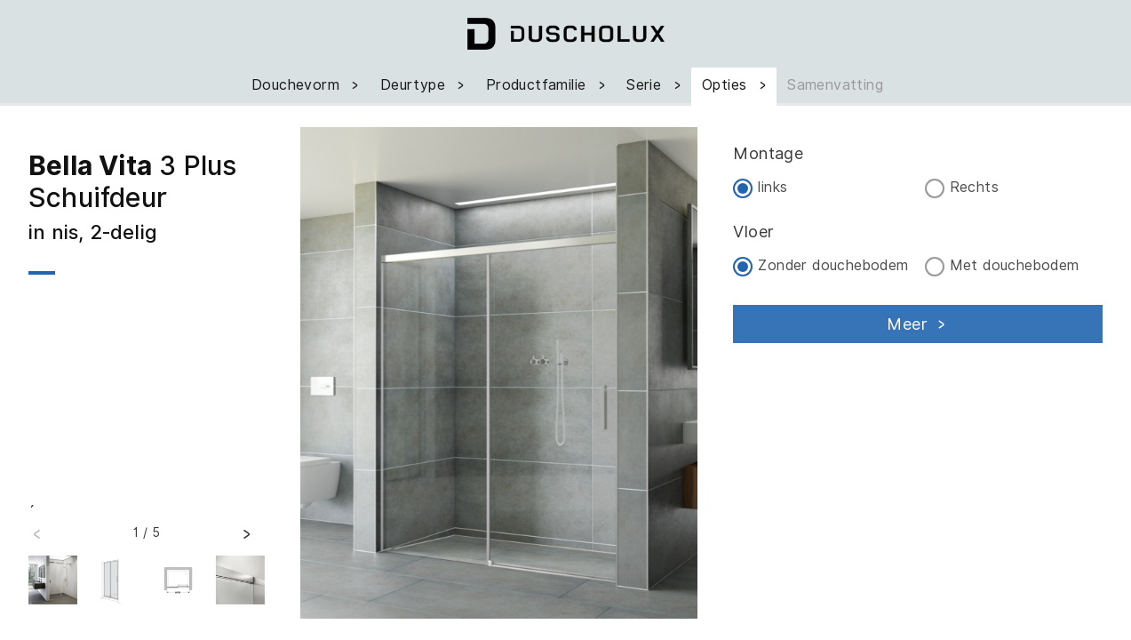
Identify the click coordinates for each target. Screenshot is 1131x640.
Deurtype (424, 84)
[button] (246, 539)
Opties (735, 84)
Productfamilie (547, 84)
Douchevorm (306, 84)
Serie (655, 84)
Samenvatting (835, 84)
